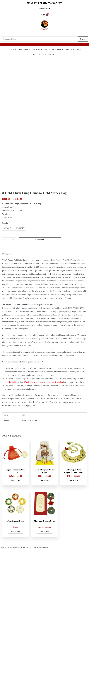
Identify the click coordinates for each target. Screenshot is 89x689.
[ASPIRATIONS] (56, 49)
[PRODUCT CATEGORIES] (19, 49)
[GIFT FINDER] (50, 54)
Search (82, 39)
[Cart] (44, 15)
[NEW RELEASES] (40, 49)
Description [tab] (7, 254)
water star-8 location (55, 382)
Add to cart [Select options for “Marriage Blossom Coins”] (44, 532)
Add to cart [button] (15, 532)
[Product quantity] (9, 239)
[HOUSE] (36, 54)
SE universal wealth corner (34, 382)
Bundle (5, 223)
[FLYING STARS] (74, 49)
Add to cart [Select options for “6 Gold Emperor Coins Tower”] (44, 480)
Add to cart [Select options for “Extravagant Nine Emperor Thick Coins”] (73, 480)
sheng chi (12, 382)
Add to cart (39, 240)
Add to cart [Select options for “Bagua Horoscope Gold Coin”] (15, 480)
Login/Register (44, 8)
